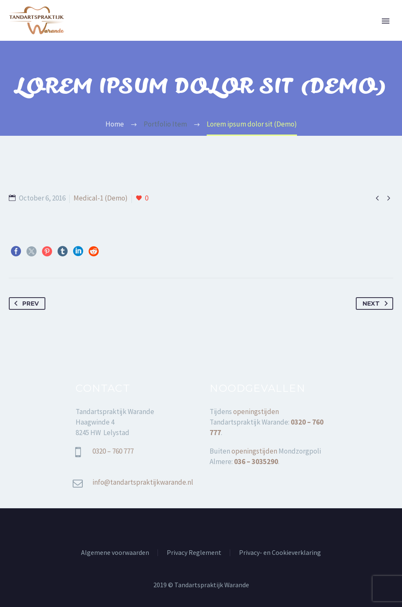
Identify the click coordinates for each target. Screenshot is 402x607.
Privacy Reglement (194, 552)
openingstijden (256, 411)
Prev (25, 303)
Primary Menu (385, 21)
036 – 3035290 (256, 461)
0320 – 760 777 (113, 451)
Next (377, 303)
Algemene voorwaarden (115, 552)
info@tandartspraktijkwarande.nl (142, 482)
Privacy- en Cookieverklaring (280, 552)
